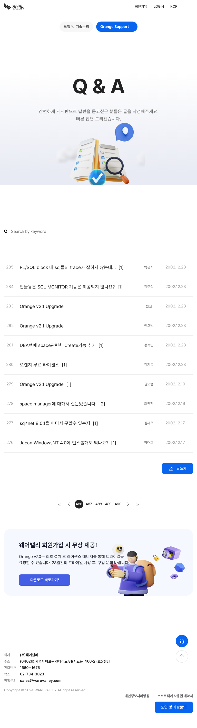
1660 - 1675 (30, 668)
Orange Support (116, 26)
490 (118, 504)
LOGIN (159, 6)
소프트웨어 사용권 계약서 (175, 696)
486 (79, 504)
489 (108, 504)
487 (89, 504)
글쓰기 (177, 468)
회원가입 (141, 6)
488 (98, 504)
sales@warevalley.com (40, 681)
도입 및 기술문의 (76, 26)
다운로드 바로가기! (44, 580)
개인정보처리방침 (137, 696)
